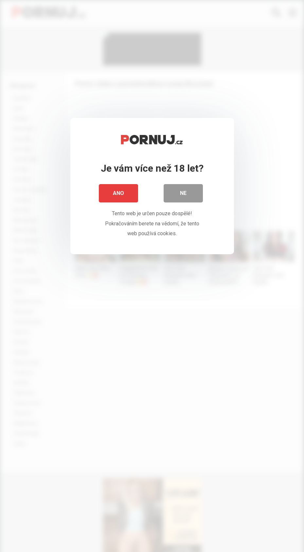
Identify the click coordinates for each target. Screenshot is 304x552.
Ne (183, 193)
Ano (118, 193)
